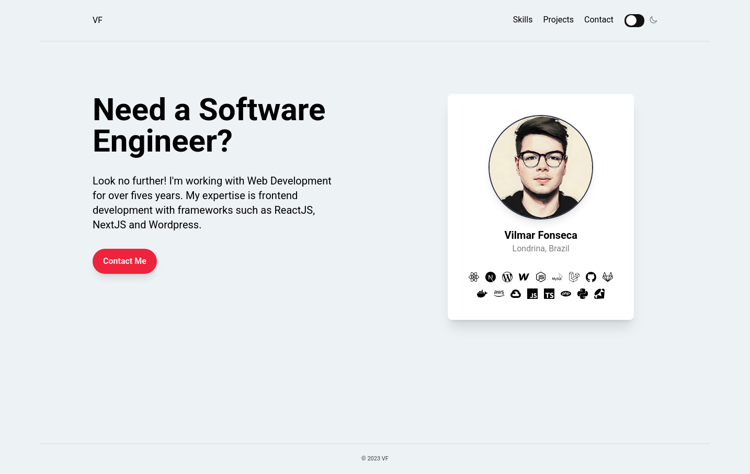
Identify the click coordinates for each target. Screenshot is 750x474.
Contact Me (124, 261)
